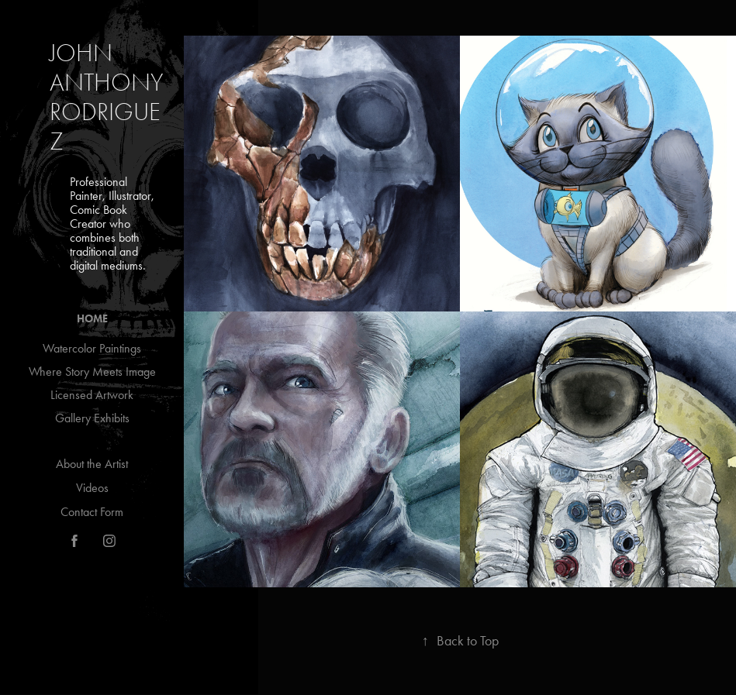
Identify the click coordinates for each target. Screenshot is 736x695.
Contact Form (91, 511)
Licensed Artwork (91, 394)
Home (92, 318)
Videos (92, 487)
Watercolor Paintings (92, 348)
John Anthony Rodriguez (109, 97)
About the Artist (92, 463)
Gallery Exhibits (92, 418)
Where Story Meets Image (92, 371)
